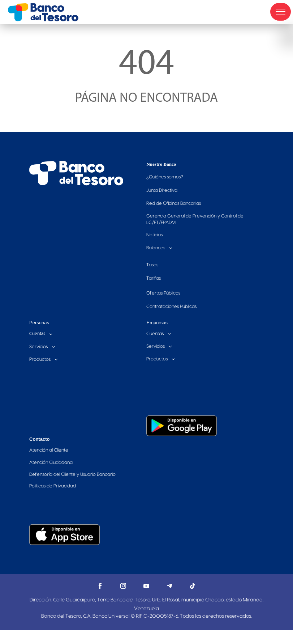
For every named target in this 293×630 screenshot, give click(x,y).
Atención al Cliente (48, 450)
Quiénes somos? (164, 177)
